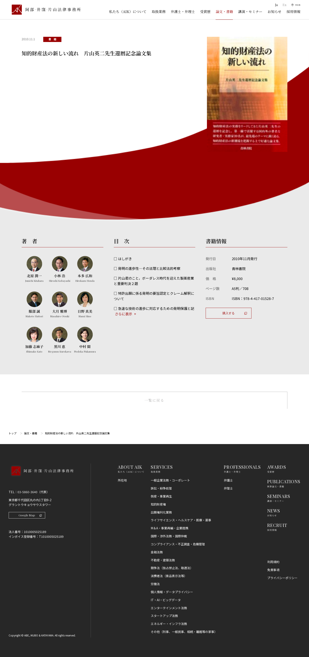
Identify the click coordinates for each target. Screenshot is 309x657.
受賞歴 (205, 11)
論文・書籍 (224, 11)
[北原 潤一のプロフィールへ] (34, 269)
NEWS (273, 511)
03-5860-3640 (27, 492)
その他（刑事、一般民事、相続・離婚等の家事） (184, 632)
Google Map (30, 515)
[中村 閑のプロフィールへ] (85, 340)
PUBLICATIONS (283, 482)
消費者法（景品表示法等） (169, 576)
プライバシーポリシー (282, 578)
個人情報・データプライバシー (172, 592)
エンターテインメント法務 (169, 608)
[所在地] (294, 5)
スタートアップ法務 (164, 616)
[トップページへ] (41, 477)
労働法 (155, 584)
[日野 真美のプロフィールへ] (85, 304)
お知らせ (274, 11)
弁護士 (228, 480)
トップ (12, 433)
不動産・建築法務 (163, 560)
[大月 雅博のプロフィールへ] (59, 304)
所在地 (122, 480)
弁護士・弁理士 (183, 11)
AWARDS (276, 467)
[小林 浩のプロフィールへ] (59, 269)
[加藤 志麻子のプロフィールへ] (34, 340)
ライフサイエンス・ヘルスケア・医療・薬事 (181, 520)
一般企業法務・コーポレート (170, 480)
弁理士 (228, 488)
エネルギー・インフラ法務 (169, 624)
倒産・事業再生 (161, 496)
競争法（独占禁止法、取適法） (172, 568)
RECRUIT (277, 525)
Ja (272, 5)
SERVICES (162, 467)
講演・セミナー (250, 11)
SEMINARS (278, 496)
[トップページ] (45, 10)
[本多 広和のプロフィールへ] (85, 269)
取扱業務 (158, 11)
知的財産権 (158, 504)
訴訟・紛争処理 (161, 488)
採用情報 (293, 11)
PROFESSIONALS (242, 467)
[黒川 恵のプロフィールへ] (59, 340)
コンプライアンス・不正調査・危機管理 (178, 544)
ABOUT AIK (130, 467)
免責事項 (273, 570)
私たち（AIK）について (127, 11)
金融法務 (157, 552)
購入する (235, 313)
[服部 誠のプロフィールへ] (34, 304)
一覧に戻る (154, 400)
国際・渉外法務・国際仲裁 (169, 536)
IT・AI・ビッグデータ (166, 600)
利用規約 (273, 562)
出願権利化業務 (161, 512)
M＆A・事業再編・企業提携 (169, 528)
